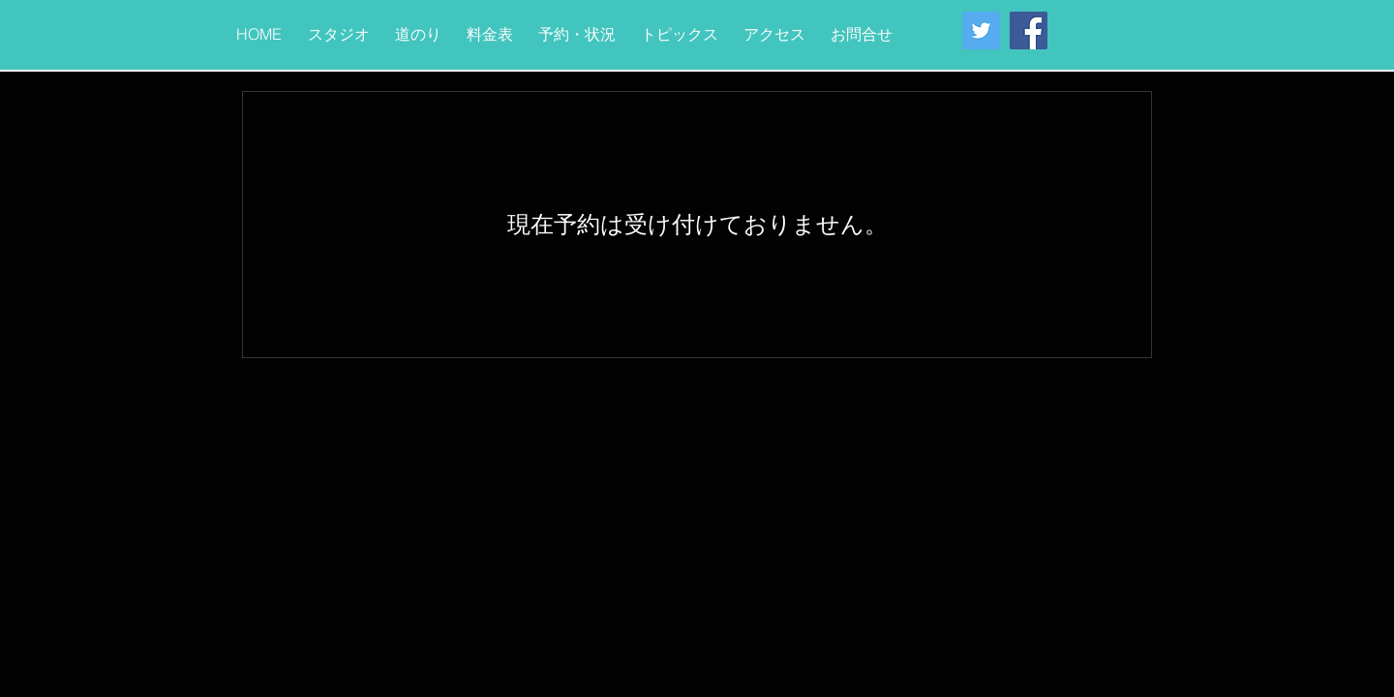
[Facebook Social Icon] (1028, 30)
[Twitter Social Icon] (981, 30)
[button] (338, 25)
